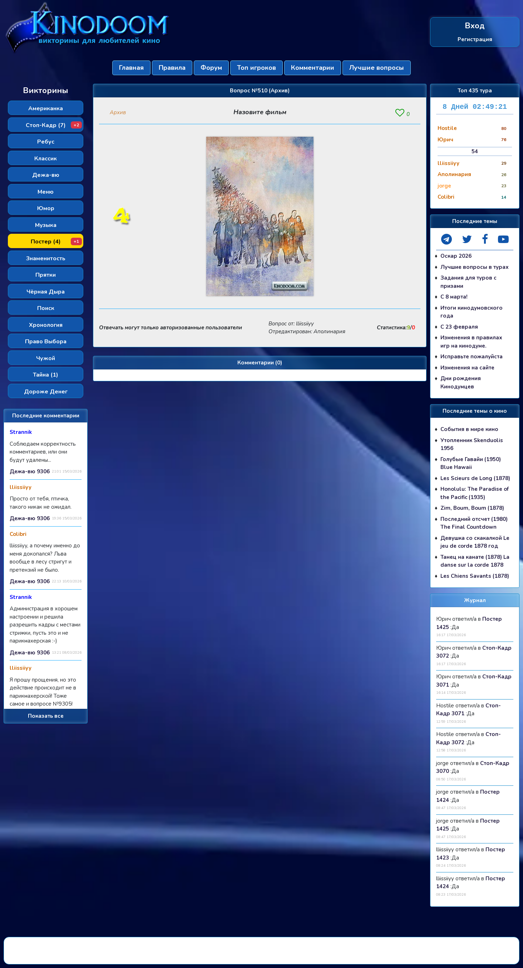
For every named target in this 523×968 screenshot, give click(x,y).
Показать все (46, 716)
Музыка (45, 225)
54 (475, 151)
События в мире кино (469, 429)
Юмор (45, 208)
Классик (45, 159)
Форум (211, 67)
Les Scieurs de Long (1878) (475, 478)
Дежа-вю (45, 175)
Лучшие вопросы (376, 67)
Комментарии (312, 67)
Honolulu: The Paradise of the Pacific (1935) (474, 493)
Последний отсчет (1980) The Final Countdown (474, 523)
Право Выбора (45, 341)
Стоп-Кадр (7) (54, 125)
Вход (475, 26)
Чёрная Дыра (45, 292)
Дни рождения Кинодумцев (460, 382)
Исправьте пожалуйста (471, 356)
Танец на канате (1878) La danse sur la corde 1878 (474, 561)
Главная (131, 67)
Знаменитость (45, 258)
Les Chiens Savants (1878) (474, 576)
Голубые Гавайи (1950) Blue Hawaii (470, 463)
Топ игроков (256, 67)
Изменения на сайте (467, 367)
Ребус (45, 142)
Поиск (45, 308)
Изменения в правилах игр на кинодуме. (471, 341)
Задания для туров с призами (468, 282)
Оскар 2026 (456, 256)
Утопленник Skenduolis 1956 (471, 444)
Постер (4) (56, 242)
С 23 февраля (459, 326)
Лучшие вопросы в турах (474, 267)
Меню (46, 192)
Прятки (45, 275)
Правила (172, 67)
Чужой (45, 358)
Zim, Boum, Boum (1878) (472, 508)
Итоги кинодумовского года (471, 312)
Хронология (46, 325)
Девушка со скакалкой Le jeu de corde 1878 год (474, 542)
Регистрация (475, 39)
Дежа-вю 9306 (30, 471)
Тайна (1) (45, 375)
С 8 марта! (454, 296)
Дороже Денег (46, 392)
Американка (45, 108)
